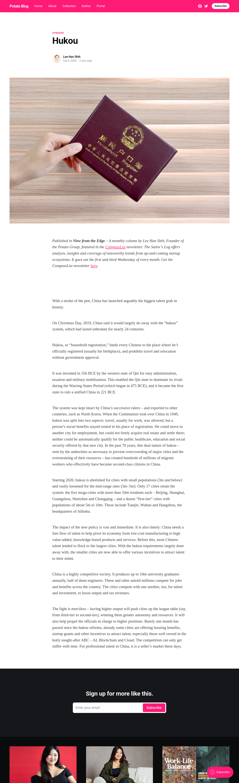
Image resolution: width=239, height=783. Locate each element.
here (94, 265)
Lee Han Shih (71, 57)
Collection (69, 6)
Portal (101, 6)
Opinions (58, 32)
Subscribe (221, 6)
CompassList (115, 247)
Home (38, 6)
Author (86, 6)
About (52, 6)
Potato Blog (19, 6)
